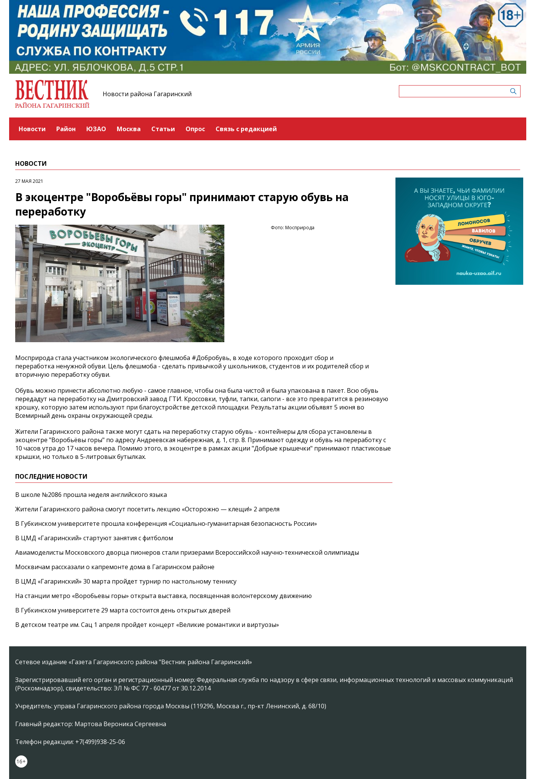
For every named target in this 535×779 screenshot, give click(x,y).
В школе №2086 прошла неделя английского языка (91, 494)
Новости (32, 129)
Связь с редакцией (246, 129)
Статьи (163, 129)
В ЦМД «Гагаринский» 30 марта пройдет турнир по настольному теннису (126, 581)
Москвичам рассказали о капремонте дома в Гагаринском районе (114, 567)
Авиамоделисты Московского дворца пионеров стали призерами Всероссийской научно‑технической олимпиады (187, 552)
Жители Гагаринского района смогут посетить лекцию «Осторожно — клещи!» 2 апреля (147, 509)
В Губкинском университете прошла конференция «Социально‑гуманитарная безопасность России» (166, 523)
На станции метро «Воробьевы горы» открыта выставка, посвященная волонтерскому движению (163, 596)
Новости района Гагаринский (147, 94)
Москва (129, 129)
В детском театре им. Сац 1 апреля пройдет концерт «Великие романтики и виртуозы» (147, 624)
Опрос (195, 129)
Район (66, 129)
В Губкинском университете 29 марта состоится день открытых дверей (122, 610)
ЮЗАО (96, 129)
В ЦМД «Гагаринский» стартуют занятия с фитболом (94, 538)
